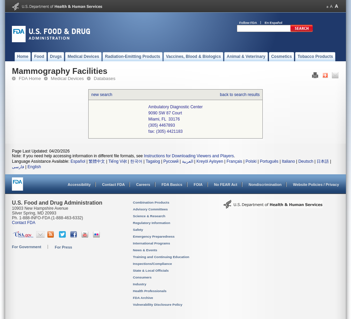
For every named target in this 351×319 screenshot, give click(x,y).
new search (101, 94)
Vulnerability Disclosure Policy (157, 304)
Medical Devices (67, 78)
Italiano (288, 161)
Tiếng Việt (117, 161)
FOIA (198, 184)
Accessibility (79, 184)
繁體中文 (97, 161)
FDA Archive (143, 298)
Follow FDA (248, 23)
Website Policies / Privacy (316, 184)
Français (234, 161)
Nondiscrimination (265, 184)
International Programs (151, 243)
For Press (63, 247)
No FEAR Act (225, 184)
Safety (138, 230)
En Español (274, 23)
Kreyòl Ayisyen (209, 161)
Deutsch (305, 161)
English (34, 166)
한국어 (136, 161)
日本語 (323, 161)
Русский (171, 161)
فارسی (18, 166)
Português (269, 161)
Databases (105, 78)
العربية (187, 161)
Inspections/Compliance (152, 264)
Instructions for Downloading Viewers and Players (189, 156)
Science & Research (149, 216)
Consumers (142, 277)
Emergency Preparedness (153, 236)
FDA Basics (172, 184)
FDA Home (30, 78)
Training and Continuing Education (161, 257)
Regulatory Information (151, 223)
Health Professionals (149, 291)
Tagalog (153, 161)
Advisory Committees (150, 209)
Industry (139, 284)
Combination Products (151, 202)
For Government (26, 247)
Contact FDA (113, 184)
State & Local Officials (151, 270)
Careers (143, 184)
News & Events (145, 250)
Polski (251, 161)
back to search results (240, 94)
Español (78, 161)
